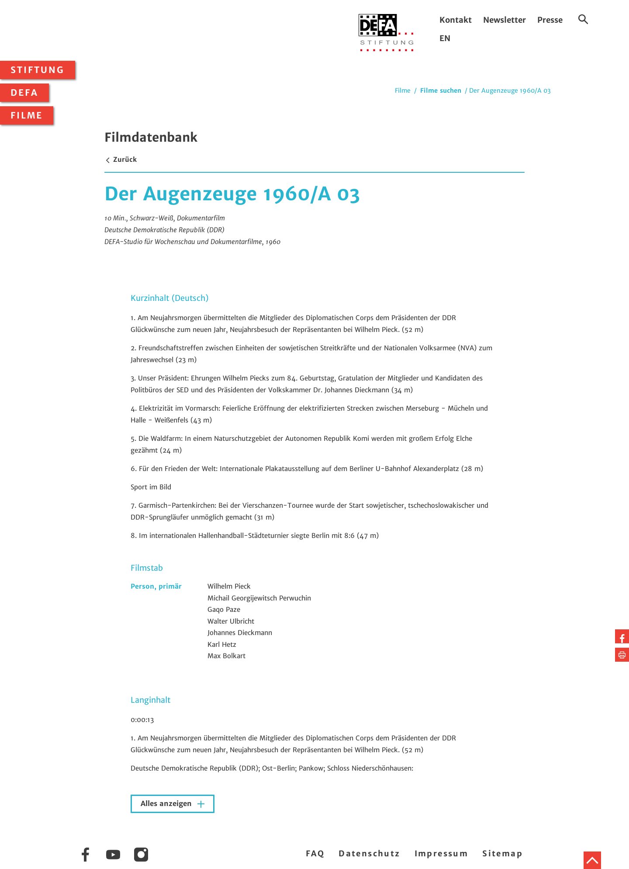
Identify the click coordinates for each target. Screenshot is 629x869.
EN (444, 38)
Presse (550, 20)
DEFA (24, 92)
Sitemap (502, 853)
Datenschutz (369, 853)
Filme (26, 115)
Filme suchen (440, 90)
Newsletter (504, 20)
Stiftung (37, 70)
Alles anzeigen (167, 803)
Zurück (120, 159)
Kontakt (455, 20)
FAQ (315, 853)
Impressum (442, 853)
